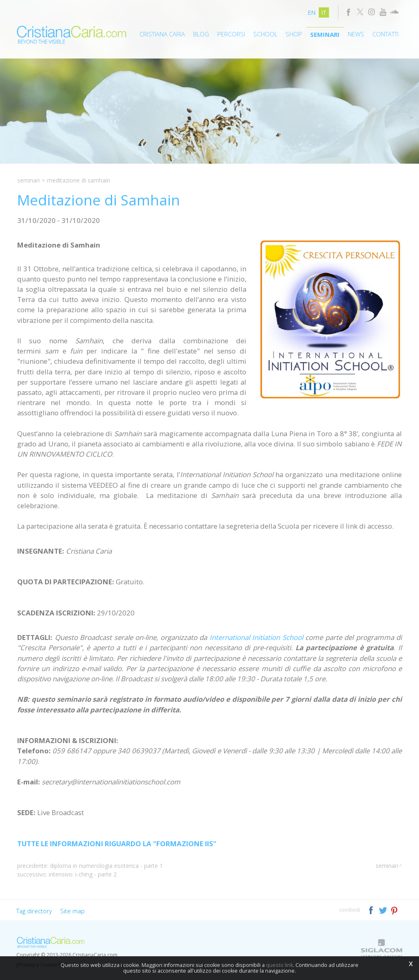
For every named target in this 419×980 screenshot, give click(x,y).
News (356, 34)
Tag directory (34, 911)
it (324, 12)
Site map (72, 911)
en (311, 12)
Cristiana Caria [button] (162, 34)
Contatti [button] (385, 34)
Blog (201, 34)
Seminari (325, 34)
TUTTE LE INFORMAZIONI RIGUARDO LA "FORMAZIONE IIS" (116, 843)
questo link (279, 965)
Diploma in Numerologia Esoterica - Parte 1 (106, 866)
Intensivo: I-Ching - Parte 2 (83, 874)
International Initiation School (256, 637)
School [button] (265, 34)
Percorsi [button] (231, 34)
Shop (294, 34)
